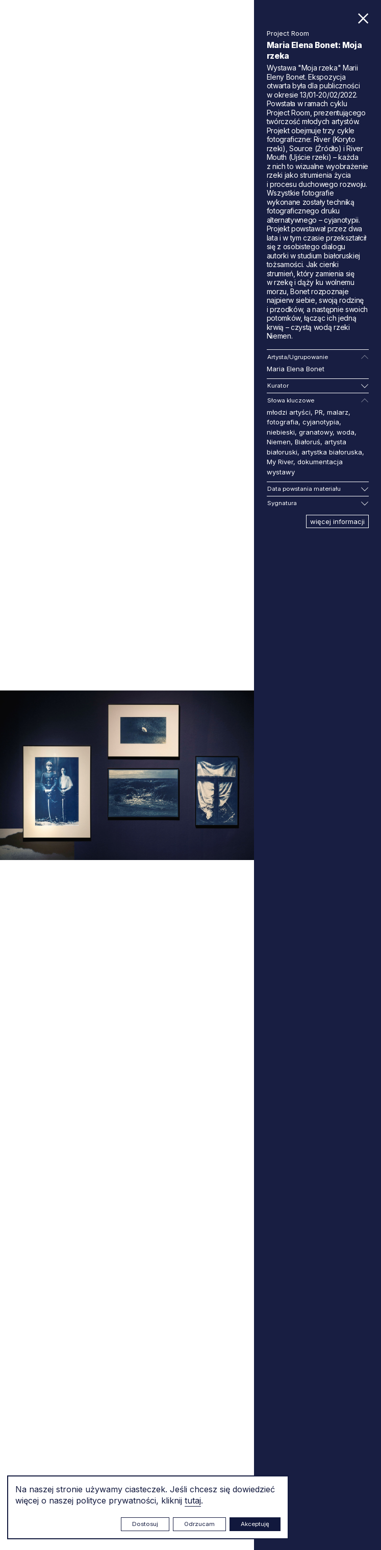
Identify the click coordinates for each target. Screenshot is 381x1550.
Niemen (279, 442)
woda (345, 432)
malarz (337, 412)
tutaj (193, 1500)
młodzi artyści (289, 412)
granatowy (316, 432)
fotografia (282, 422)
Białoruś (307, 442)
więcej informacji (337, 521)
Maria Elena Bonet (295, 369)
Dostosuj (145, 1524)
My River (280, 462)
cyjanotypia (320, 422)
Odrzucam (199, 1524)
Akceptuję (255, 1524)
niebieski (281, 432)
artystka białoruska (331, 452)
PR (319, 412)
